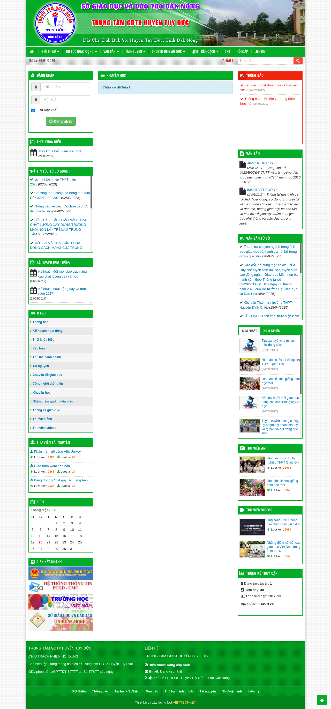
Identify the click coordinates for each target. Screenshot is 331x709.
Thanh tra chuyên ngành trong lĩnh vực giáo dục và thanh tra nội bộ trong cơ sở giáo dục (268, 251)
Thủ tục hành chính (47, 357)
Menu (41, 314)
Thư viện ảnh (42, 419)
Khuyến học (116, 76)
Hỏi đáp (242, 52)
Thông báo (40, 322)
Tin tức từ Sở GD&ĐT (53, 171)
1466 (51, 471)
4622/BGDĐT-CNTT (262, 163)
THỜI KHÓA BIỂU (49, 142)
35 (73, 485)
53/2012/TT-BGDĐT (262, 190)
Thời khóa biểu (44, 339)
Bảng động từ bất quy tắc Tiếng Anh (59, 480)
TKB (227, 52)
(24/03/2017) (257, 90)
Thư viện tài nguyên (53, 442)
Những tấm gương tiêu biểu (53, 401)
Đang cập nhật (171, 671)
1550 (51, 457)
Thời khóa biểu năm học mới (59, 151)
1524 (51, 485)
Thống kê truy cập (261, 574)
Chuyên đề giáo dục (168, 52)
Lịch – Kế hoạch (205, 52)
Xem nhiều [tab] (271, 331)
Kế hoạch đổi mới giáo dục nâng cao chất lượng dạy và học (62, 274)
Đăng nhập (45, 76)
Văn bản (111, 52)
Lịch (40, 502)
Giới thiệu (50, 52)
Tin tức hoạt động (81, 52)
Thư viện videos (44, 428)
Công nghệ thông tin (48, 383)
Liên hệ (259, 52)
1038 (288, 467)
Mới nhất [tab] (249, 331)
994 (287, 490)
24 (73, 471)
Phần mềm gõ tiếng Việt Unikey (55, 451)
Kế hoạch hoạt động (53, 262)
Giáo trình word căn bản (50, 466)
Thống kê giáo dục (46, 410)
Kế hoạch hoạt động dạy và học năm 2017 (62, 291)
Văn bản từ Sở (258, 239)
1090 (288, 529)
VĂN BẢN (253, 154)
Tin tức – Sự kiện (127, 691)
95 (73, 457)
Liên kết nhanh (49, 562)
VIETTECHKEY (184, 702)
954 (287, 556)
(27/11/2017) (270, 350)
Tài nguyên (135, 52)
